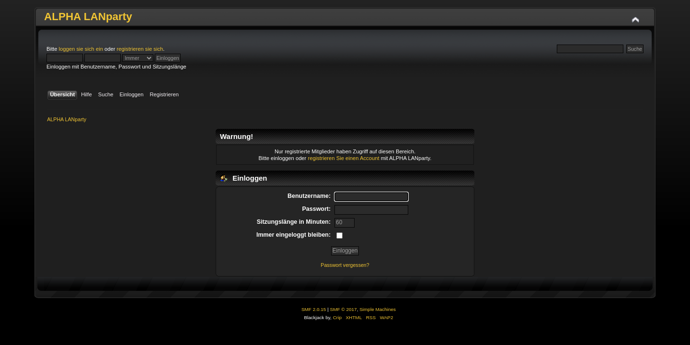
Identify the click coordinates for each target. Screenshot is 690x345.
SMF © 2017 (343, 309)
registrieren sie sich (140, 49)
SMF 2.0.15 (313, 309)
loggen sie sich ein (81, 49)
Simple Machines (377, 309)
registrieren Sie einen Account (343, 158)
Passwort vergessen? (345, 265)
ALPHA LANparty (88, 17)
